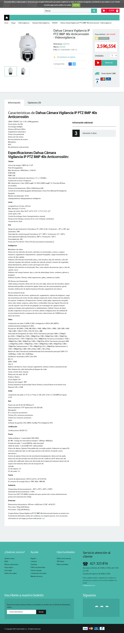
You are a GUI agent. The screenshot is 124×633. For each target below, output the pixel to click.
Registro (33, 558)
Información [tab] (14, 103)
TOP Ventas (60, 561)
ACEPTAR (76, 5)
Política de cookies (10, 573)
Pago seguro (8, 567)
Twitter (74, 64)
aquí (51, 5)
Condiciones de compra (38, 573)
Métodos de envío (36, 576)
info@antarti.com (89, 585)
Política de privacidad (38, 567)
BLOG (6, 561)
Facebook (70, 64)
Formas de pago (36, 570)
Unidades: (99, 56)
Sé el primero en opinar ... (67, 57)
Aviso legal (8, 570)
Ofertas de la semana (64, 558)
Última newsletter (62, 564)
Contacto (34, 561)
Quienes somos (9, 558)
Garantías (34, 564)
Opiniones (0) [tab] (34, 103)
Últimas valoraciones (11, 564)
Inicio (7, 17)
